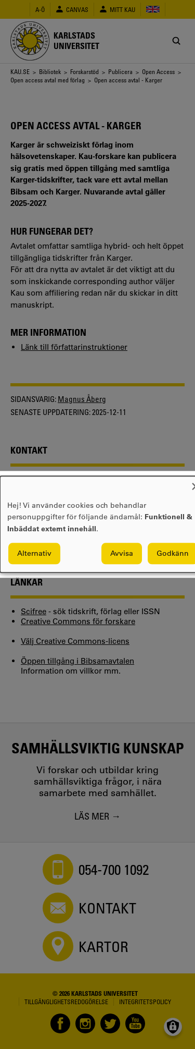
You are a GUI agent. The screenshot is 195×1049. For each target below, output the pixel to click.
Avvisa (121, 553)
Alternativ (34, 553)
